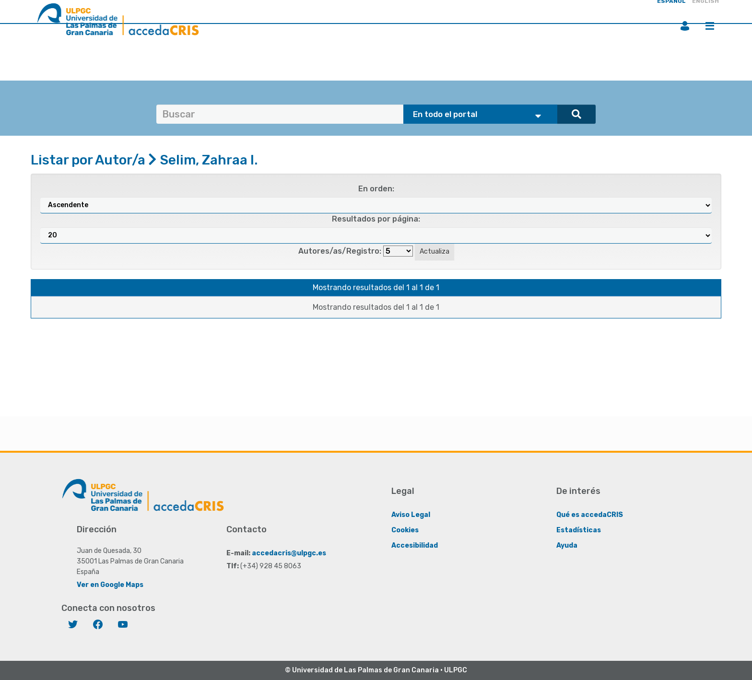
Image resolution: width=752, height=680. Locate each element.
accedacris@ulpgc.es (289, 553)
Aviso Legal (410, 515)
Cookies (405, 530)
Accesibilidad (414, 545)
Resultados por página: (376, 218)
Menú (710, 26)
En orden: (376, 188)
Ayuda (566, 545)
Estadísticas (578, 530)
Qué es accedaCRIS (589, 515)
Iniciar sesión (685, 26)
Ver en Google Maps (110, 585)
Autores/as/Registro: (339, 251)
